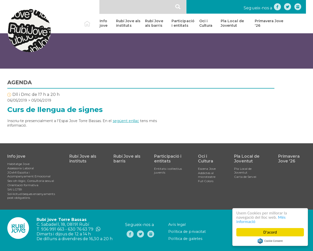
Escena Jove (207, 169)
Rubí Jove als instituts (128, 23)
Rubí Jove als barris (154, 23)
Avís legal (177, 224)
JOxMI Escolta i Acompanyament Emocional (28, 174)
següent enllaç (126, 121)
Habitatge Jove (18, 164)
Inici (91, 21)
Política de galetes (185, 238)
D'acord (270, 232)
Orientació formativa (23, 185)
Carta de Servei (245, 177)
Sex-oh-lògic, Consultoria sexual (30, 181)
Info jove (103, 23)
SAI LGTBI (14, 189)
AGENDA (19, 82)
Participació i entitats (183, 23)
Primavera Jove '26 (269, 23)
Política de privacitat (187, 231)
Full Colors (205, 181)
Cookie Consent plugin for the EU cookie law (270, 241)
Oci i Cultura (206, 23)
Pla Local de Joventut (232, 23)
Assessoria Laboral (20, 168)
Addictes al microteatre (206, 175)
